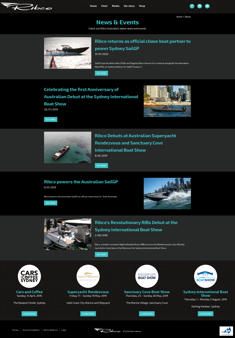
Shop (142, 6)
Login (63, 330)
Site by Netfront (50, 330)
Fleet (104, 6)
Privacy (15, 330)
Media (115, 6)
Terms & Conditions (31, 330)
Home (93, 6)
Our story (129, 6)
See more (101, 73)
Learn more (29, 313)
